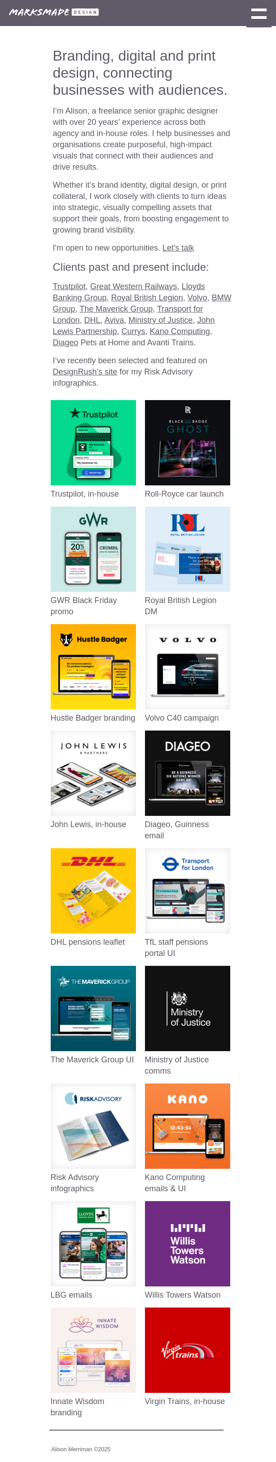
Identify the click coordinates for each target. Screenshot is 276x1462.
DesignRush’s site (85, 371)
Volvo (197, 297)
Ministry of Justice (160, 320)
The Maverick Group (116, 308)
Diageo (66, 342)
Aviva (114, 320)
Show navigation (259, 14)
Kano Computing (180, 331)
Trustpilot (69, 286)
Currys (133, 331)
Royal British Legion (147, 297)
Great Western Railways (133, 286)
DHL (92, 320)
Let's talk (178, 247)
